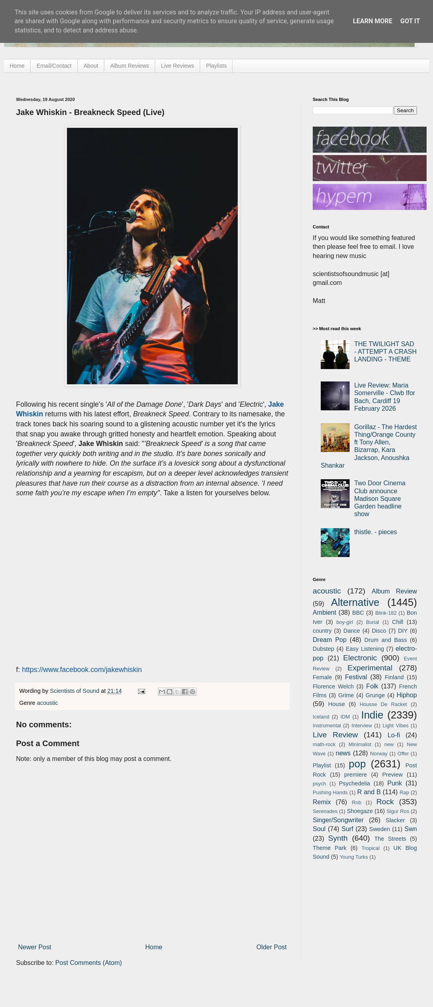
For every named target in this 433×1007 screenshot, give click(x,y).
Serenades (325, 811)
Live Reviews (177, 66)
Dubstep (323, 649)
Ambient (324, 612)
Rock (385, 801)
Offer (403, 754)
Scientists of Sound (75, 691)
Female (322, 677)
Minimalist (359, 744)
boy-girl (344, 622)
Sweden (379, 829)
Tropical (371, 848)
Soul (319, 828)
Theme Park (329, 848)
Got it (410, 21)
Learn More (372, 21)
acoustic (47, 703)
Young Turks (354, 857)
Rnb (356, 802)
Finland (394, 677)
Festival (356, 677)
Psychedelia (354, 783)
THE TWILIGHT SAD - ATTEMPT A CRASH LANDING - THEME (385, 352)
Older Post (271, 947)
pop (357, 763)
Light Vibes (395, 725)
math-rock (324, 744)
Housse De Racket (383, 704)
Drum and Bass (385, 640)
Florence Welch (333, 686)
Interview (362, 725)
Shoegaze (360, 811)
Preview (392, 774)
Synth (338, 838)
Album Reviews (129, 66)
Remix (322, 802)
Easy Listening (365, 649)
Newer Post (34, 947)
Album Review (394, 591)
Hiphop (407, 695)
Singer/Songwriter (338, 820)
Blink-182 (386, 613)
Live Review (335, 735)
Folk (372, 686)
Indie (372, 714)
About (91, 66)
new (389, 744)
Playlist (322, 765)
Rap (404, 792)
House (336, 704)
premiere (355, 774)
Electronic (360, 658)
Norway (378, 754)
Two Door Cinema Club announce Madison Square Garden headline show (379, 498)
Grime (346, 695)
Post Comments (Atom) (88, 962)
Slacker (395, 820)
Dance (351, 631)
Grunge (375, 695)
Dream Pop (329, 639)
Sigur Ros (397, 811)
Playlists (216, 66)
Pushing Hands (330, 792)
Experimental (370, 668)
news (343, 753)
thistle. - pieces (375, 532)
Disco (379, 631)
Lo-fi (394, 735)
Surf (347, 828)
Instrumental (327, 725)
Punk (394, 783)
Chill (397, 622)
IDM (345, 717)
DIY (403, 631)
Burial (372, 622)
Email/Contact (53, 66)
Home (17, 66)
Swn (411, 828)
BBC (358, 612)
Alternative (355, 602)
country (322, 631)
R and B (369, 792)
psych (319, 784)
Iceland (321, 717)
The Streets (390, 838)
